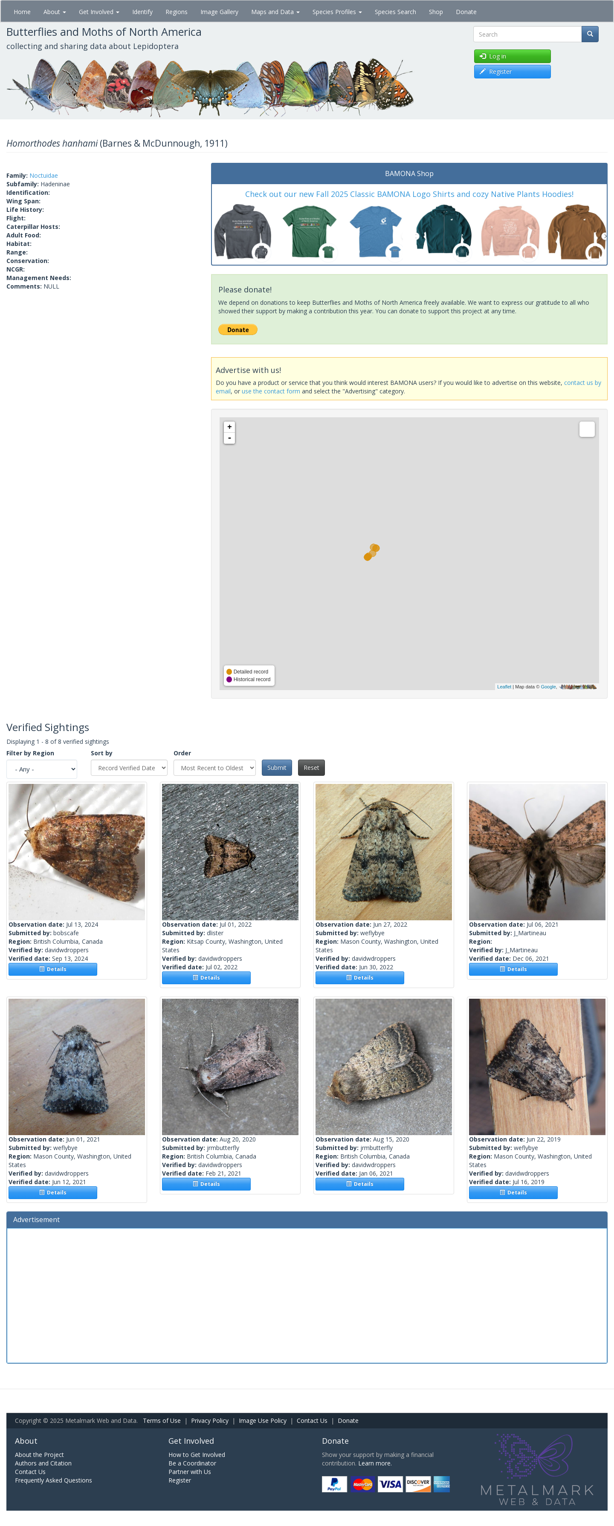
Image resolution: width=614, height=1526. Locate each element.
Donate (466, 12)
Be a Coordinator (192, 1463)
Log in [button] (493, 56)
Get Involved (99, 12)
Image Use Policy (263, 1420)
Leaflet (504, 686)
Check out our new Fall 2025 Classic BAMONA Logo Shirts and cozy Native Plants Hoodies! (409, 194)
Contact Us (312, 1420)
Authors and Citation (43, 1463)
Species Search (395, 12)
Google (548, 686)
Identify (142, 12)
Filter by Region (30, 753)
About (54, 12)
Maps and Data (275, 12)
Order (182, 753)
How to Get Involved (196, 1455)
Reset (311, 767)
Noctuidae (43, 175)
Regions (176, 12)
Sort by (102, 753)
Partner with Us (189, 1472)
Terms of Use (162, 1420)
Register (179, 1480)
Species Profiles (337, 12)
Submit (277, 767)
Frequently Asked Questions (53, 1480)
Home (22, 12)
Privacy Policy (210, 1420)
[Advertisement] (307, 1294)
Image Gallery (219, 12)
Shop (436, 12)
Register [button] (496, 71)
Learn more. (375, 1463)
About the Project (39, 1455)
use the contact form (271, 391)
